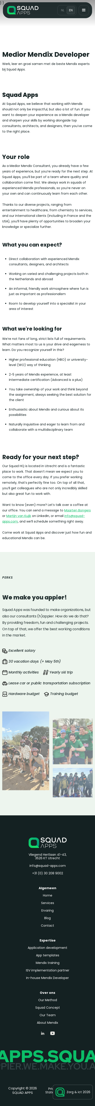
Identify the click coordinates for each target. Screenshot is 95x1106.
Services (47, 903)
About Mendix (47, 1022)
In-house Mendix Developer (47, 978)
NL (62, 10)
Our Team (48, 1015)
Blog (47, 918)
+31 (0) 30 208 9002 (47, 873)
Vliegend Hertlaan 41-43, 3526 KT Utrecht (48, 856)
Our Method (47, 1000)
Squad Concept (47, 1007)
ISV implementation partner (47, 970)
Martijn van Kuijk (18, 516)
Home (47, 895)
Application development (47, 947)
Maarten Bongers (77, 510)
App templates (47, 955)
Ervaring (47, 910)
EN (71, 10)
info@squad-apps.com (48, 865)
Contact (47, 925)
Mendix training (47, 963)
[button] (84, 10)
